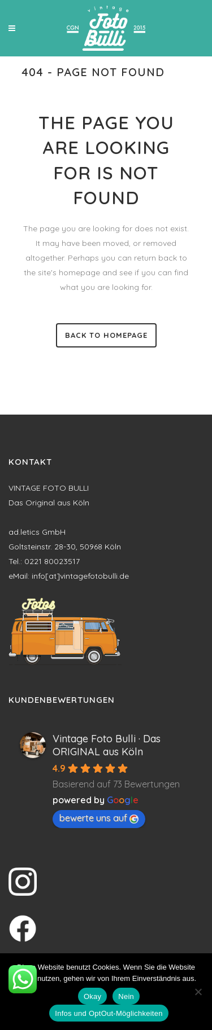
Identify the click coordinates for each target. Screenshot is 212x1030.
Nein (126, 996)
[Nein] (198, 991)
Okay (92, 996)
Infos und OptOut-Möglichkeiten (108, 1013)
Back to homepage (106, 335)
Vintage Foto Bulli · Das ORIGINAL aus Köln (107, 745)
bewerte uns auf (99, 818)
